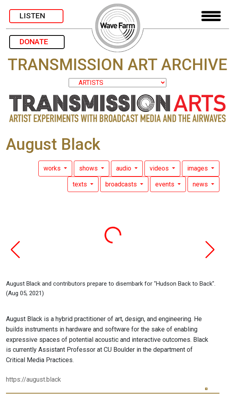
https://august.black (33, 379)
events (165, 184)
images (198, 168)
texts (81, 184)
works (52, 168)
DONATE (37, 41)
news (201, 184)
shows (89, 168)
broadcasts (121, 184)
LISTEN (36, 15)
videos (160, 168)
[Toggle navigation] (211, 16)
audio (124, 168)
